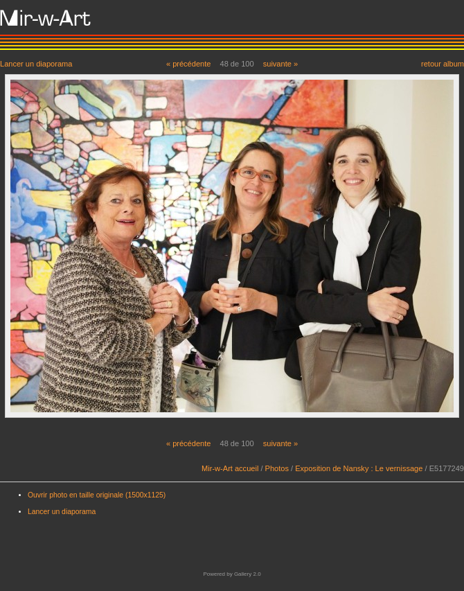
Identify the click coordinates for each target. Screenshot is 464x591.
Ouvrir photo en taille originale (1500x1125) (97, 495)
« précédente (188, 64)
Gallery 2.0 (247, 574)
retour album (442, 63)
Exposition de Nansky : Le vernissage (358, 468)
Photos (277, 468)
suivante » (280, 64)
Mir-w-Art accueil (230, 468)
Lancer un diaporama (36, 63)
